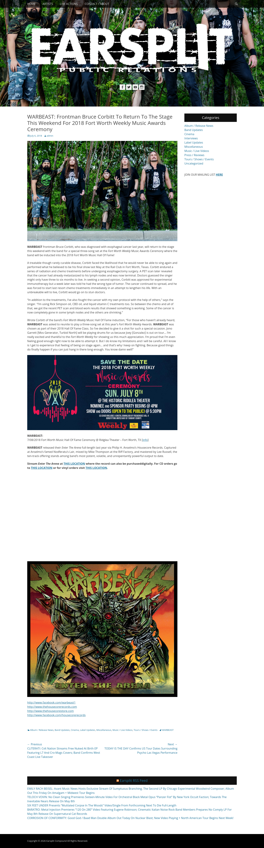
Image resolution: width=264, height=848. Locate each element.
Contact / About (97, 4)
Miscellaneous (103, 730)
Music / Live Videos (122, 730)
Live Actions (69, 4)
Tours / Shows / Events (145, 730)
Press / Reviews (194, 155)
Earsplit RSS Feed (134, 780)
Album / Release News (41, 730)
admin (50, 135)
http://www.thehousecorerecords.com (52, 707)
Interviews (191, 138)
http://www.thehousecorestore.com (50, 711)
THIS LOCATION (74, 464)
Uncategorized (193, 163)
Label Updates (87, 730)
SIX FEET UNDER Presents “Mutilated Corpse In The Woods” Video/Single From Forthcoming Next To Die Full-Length (101, 805)
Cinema (75, 730)
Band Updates (62, 730)
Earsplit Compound (56, 840)
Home (31, 4)
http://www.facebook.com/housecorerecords (56, 715)
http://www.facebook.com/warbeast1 (51, 702)
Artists (48, 4)
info (145, 440)
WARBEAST (168, 730)
